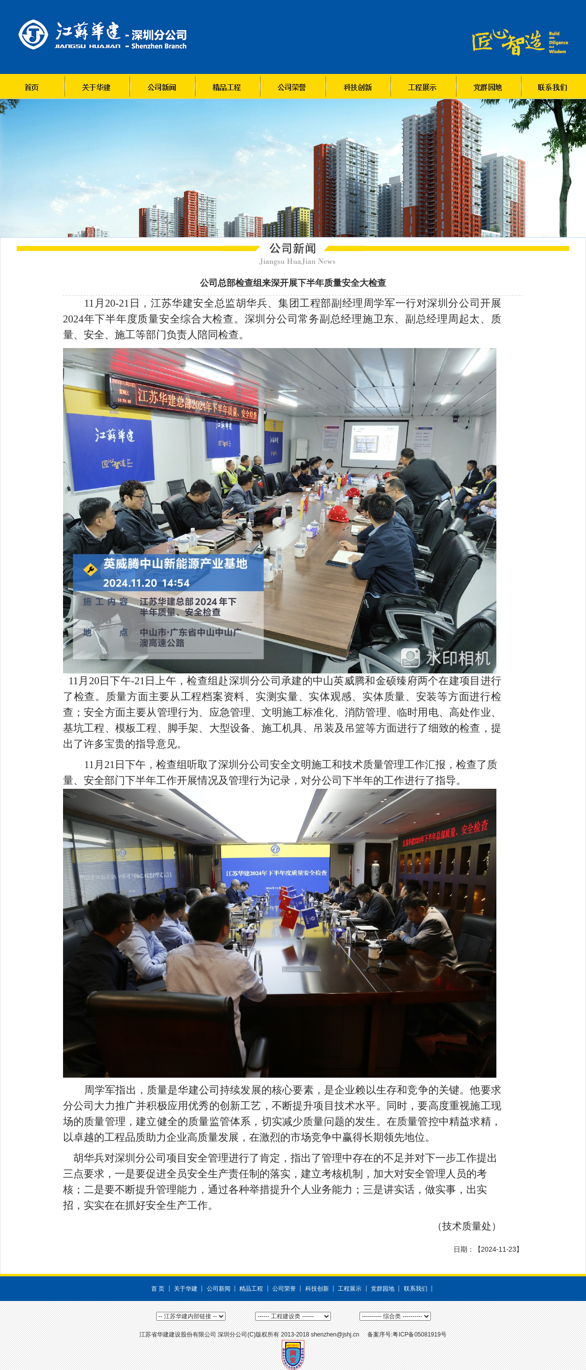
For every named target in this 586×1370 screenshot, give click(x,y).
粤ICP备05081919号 (419, 1334)
